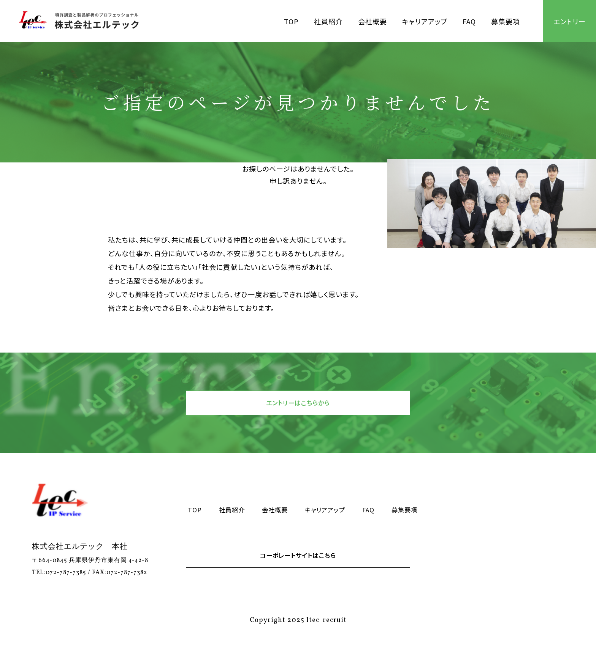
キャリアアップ (424, 21)
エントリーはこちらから (298, 407)
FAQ (469, 21)
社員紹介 (328, 21)
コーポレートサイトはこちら (298, 568)
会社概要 (372, 21)
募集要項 (505, 21)
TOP (291, 21)
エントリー (569, 21)
